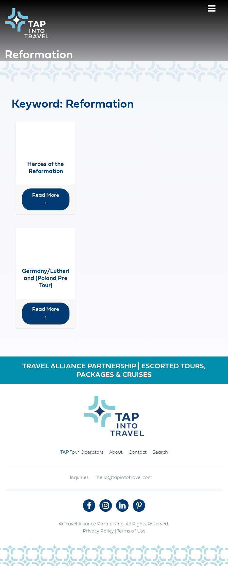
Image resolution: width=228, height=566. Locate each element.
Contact (138, 452)
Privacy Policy (98, 531)
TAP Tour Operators (81, 452)
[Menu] (211, 9)
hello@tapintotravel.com (124, 477)
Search (160, 452)
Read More (45, 199)
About (116, 452)
